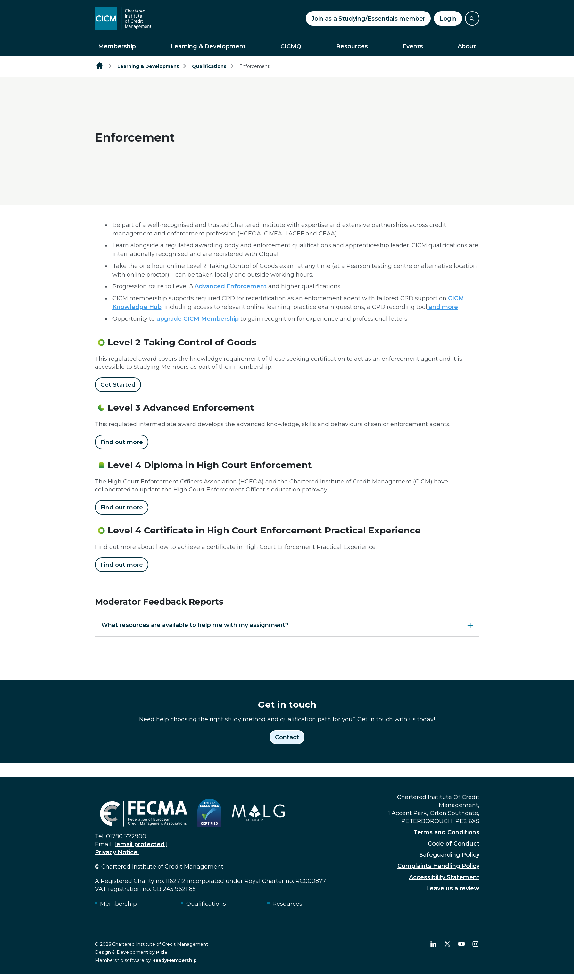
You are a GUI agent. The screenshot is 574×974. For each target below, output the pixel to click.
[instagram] (475, 944)
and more (442, 306)
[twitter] (447, 944)
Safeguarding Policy (449, 854)
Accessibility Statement (444, 877)
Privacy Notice (117, 852)
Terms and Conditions (446, 832)
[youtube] (461, 944)
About (467, 46)
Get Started (118, 384)
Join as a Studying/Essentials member (368, 18)
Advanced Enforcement (231, 286)
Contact (287, 737)
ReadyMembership (174, 960)
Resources (352, 46)
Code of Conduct (453, 843)
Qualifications (209, 66)
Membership (117, 46)
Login (447, 18)
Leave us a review (452, 888)
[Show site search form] (472, 18)
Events (413, 46)
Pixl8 (162, 952)
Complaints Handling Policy (438, 866)
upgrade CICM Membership (197, 318)
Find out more (121, 442)
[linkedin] (433, 944)
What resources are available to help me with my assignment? (194, 625)
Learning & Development (208, 46)
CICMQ (290, 46)
